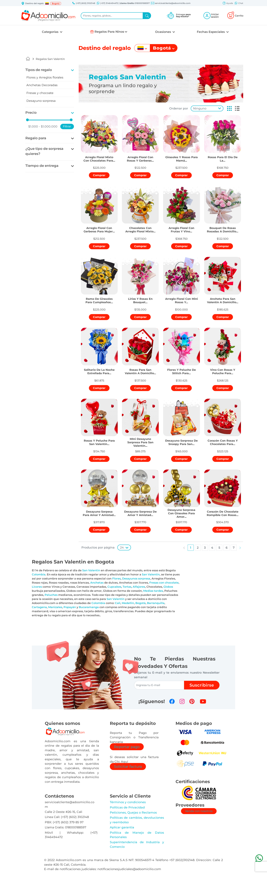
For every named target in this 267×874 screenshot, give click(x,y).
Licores (37, 586)
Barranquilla (155, 603)
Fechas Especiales (211, 32)
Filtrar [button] (67, 126)
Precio (31, 112)
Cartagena (39, 607)
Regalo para (35, 138)
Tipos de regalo (38, 70)
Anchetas (97, 582)
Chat (238, 3)
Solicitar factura (128, 766)
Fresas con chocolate (164, 582)
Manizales (55, 607)
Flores (116, 578)
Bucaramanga (89, 607)
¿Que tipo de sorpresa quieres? (44, 151)
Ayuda (227, 3)
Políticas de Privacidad (127, 807)
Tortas (127, 586)
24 (122, 547)
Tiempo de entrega (41, 166)
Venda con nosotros (199, 811)
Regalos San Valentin (50, 59)
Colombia (38, 574)
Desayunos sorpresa (136, 578)
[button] (47, 3)
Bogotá (140, 603)
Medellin (128, 603)
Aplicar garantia (122, 827)
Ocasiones (163, 32)
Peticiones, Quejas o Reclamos (133, 812)
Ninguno (199, 108)
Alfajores (139, 586)
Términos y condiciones (128, 802)
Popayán (70, 607)
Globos (168, 586)
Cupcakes (114, 586)
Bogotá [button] (55, 3)
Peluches (51, 595)
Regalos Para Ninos (109, 31)
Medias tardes (153, 590)
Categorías (50, 32)
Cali (117, 603)
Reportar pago (127, 747)
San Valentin (91, 570)
